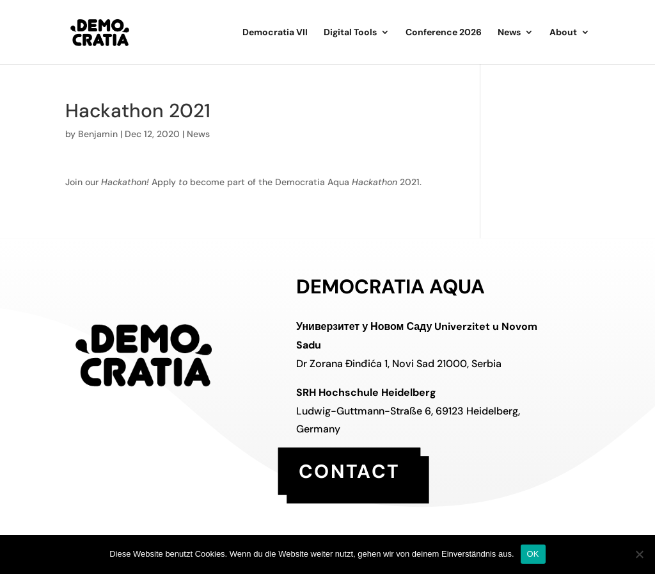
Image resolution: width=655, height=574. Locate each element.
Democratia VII (275, 33)
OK (533, 554)
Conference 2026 (444, 33)
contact (349, 470)
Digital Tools (350, 33)
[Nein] (639, 554)
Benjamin (98, 134)
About (563, 33)
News (509, 33)
